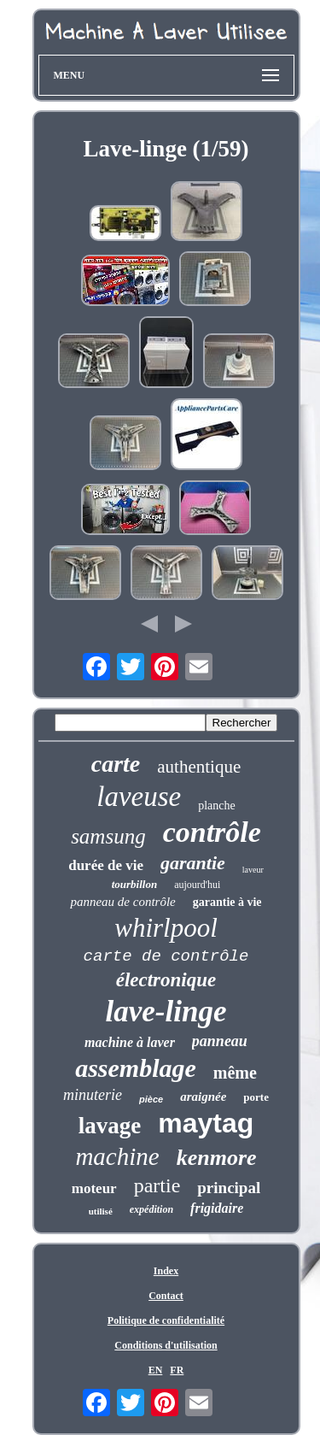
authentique (199, 766)
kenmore (217, 1157)
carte (116, 763)
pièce (151, 1099)
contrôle (212, 832)
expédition (151, 1209)
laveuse (138, 796)
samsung (108, 836)
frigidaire (216, 1208)
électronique (166, 980)
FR (176, 1370)
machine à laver (129, 1042)
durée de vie (105, 865)
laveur (253, 869)
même (235, 1072)
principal (228, 1188)
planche (217, 805)
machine (117, 1156)
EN (155, 1370)
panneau (219, 1041)
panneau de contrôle (122, 902)
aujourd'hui (197, 885)
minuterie (92, 1094)
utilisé (101, 1211)
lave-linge (166, 1011)
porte (256, 1097)
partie (157, 1185)
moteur (94, 1188)
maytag (205, 1123)
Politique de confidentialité (166, 1320)
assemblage (135, 1068)
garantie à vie (227, 902)
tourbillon (134, 884)
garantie (192, 862)
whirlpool (166, 928)
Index (166, 1271)
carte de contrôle (166, 956)
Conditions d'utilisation (165, 1345)
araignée (203, 1096)
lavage (110, 1125)
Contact (165, 1296)
